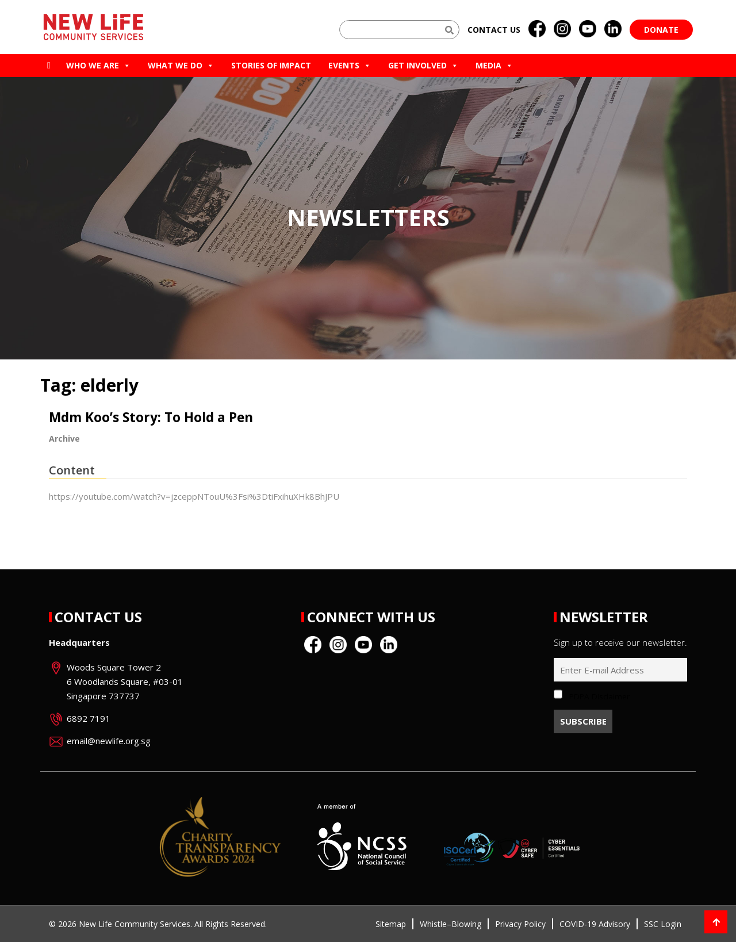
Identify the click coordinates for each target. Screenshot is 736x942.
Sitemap (390, 923)
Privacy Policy (520, 923)
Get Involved (423, 65)
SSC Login (662, 923)
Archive (64, 438)
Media (494, 65)
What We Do (181, 65)
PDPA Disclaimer (599, 696)
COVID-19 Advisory (594, 923)
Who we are (98, 65)
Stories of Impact (271, 65)
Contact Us (98, 616)
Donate (661, 29)
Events (349, 65)
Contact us (493, 29)
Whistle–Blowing (450, 923)
